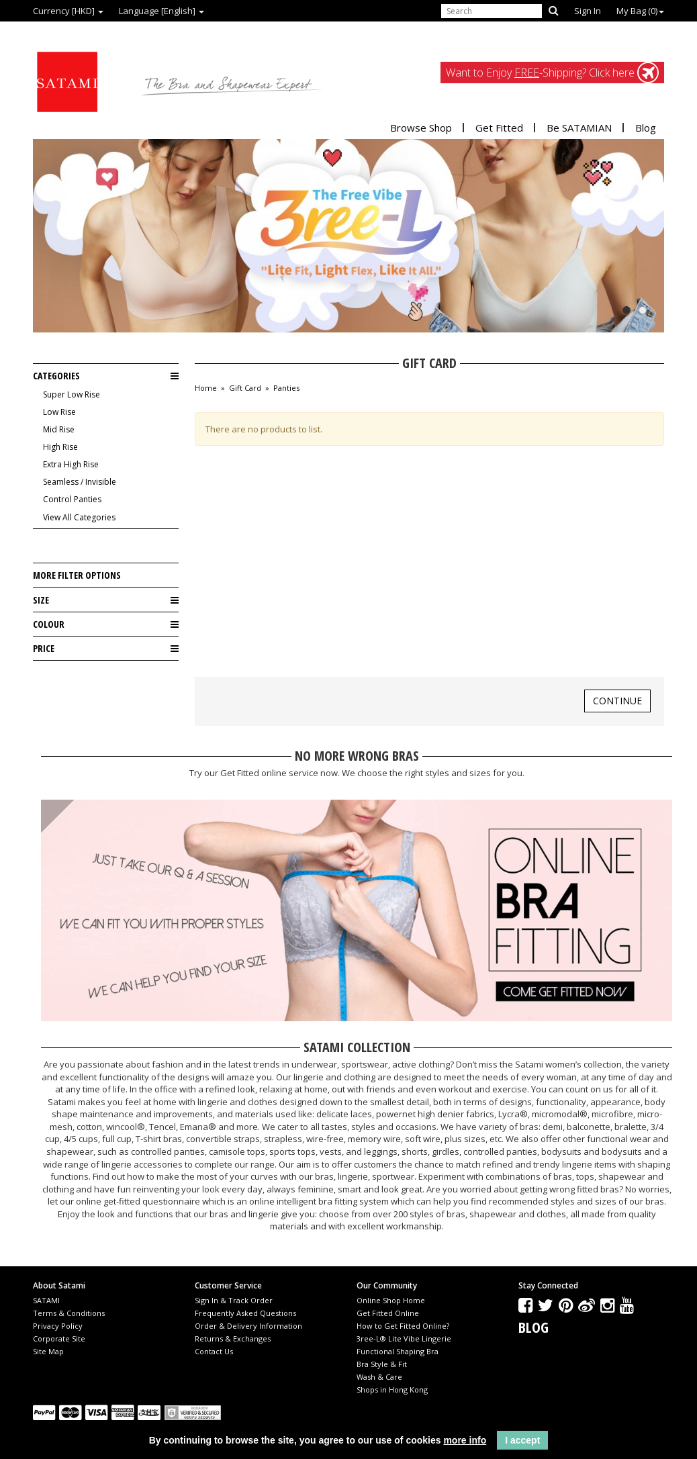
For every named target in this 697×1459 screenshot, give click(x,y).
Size (106, 600)
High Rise (60, 447)
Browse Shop (421, 127)
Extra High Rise (71, 464)
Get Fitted (499, 127)
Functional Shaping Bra (397, 1351)
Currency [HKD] (68, 11)
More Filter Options (77, 575)
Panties (286, 388)
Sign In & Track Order (234, 1300)
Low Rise (59, 412)
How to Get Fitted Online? (403, 1326)
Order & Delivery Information (248, 1326)
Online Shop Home (391, 1300)
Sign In (587, 11)
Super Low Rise (71, 394)
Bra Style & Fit (382, 1364)
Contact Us (214, 1351)
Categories (106, 376)
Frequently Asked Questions (245, 1313)
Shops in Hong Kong (392, 1389)
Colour (106, 624)
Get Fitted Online (388, 1313)
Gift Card (245, 388)
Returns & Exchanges (233, 1338)
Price (106, 648)
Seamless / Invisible (79, 481)
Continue (617, 700)
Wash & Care (379, 1377)
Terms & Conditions (69, 1313)
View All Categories (79, 517)
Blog (645, 127)
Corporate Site (59, 1338)
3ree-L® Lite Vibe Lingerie (404, 1338)
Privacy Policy (58, 1326)
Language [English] (161, 11)
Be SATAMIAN (579, 127)
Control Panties (72, 499)
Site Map (48, 1351)
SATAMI (46, 1300)
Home (206, 388)
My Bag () (640, 11)
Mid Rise (59, 429)
